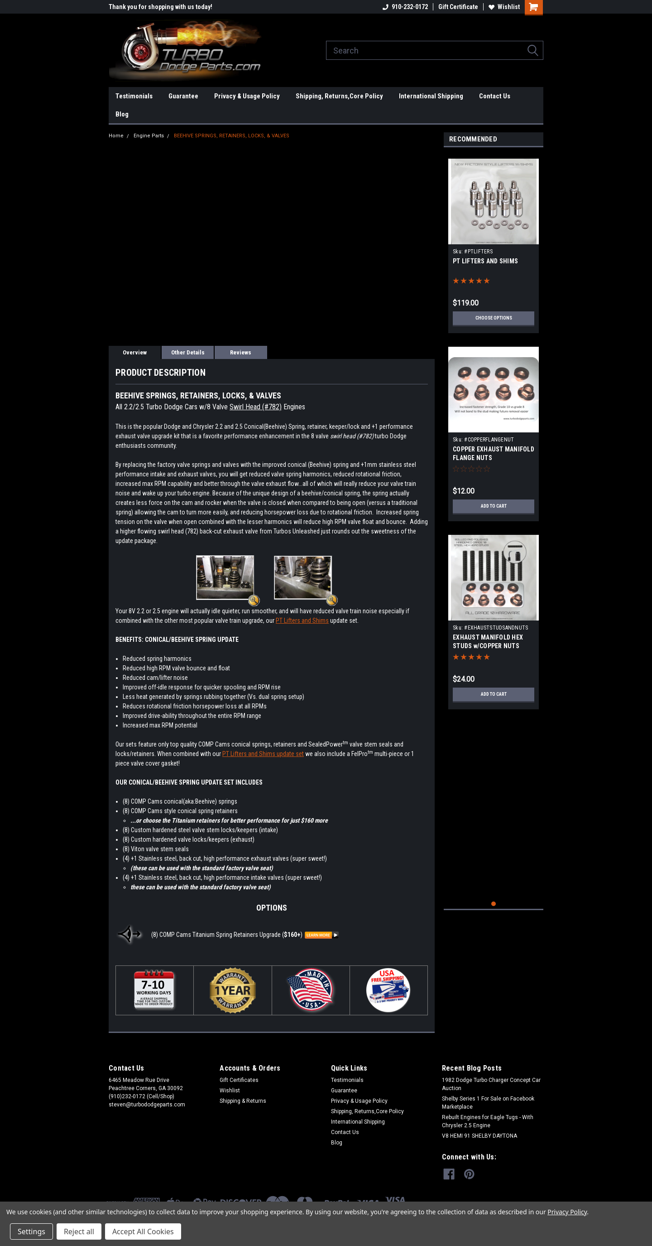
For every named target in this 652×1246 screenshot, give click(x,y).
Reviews (240, 352)
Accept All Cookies (143, 1231)
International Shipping (431, 96)
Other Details (188, 352)
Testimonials (134, 96)
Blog (122, 114)
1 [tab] (493, 904)
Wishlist (504, 6)
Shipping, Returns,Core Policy (339, 96)
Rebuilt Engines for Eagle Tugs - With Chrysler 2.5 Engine (487, 1121)
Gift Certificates (239, 1080)
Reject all (79, 1231)
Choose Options (493, 318)
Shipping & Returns (243, 1101)
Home (116, 136)
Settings (31, 1231)
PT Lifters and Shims (302, 620)
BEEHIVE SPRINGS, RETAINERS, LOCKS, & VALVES (231, 136)
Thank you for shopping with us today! (160, 6)
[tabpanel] (493, 242)
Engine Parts (149, 136)
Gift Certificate (458, 6)
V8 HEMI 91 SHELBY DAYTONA (479, 1136)
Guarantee (183, 96)
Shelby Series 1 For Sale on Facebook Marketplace (488, 1103)
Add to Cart (494, 506)
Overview (135, 352)
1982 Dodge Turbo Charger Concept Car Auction (491, 1084)
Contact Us (494, 96)
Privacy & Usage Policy (247, 96)
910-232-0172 (405, 6)
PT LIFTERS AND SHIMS (485, 261)
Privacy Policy (567, 1211)
